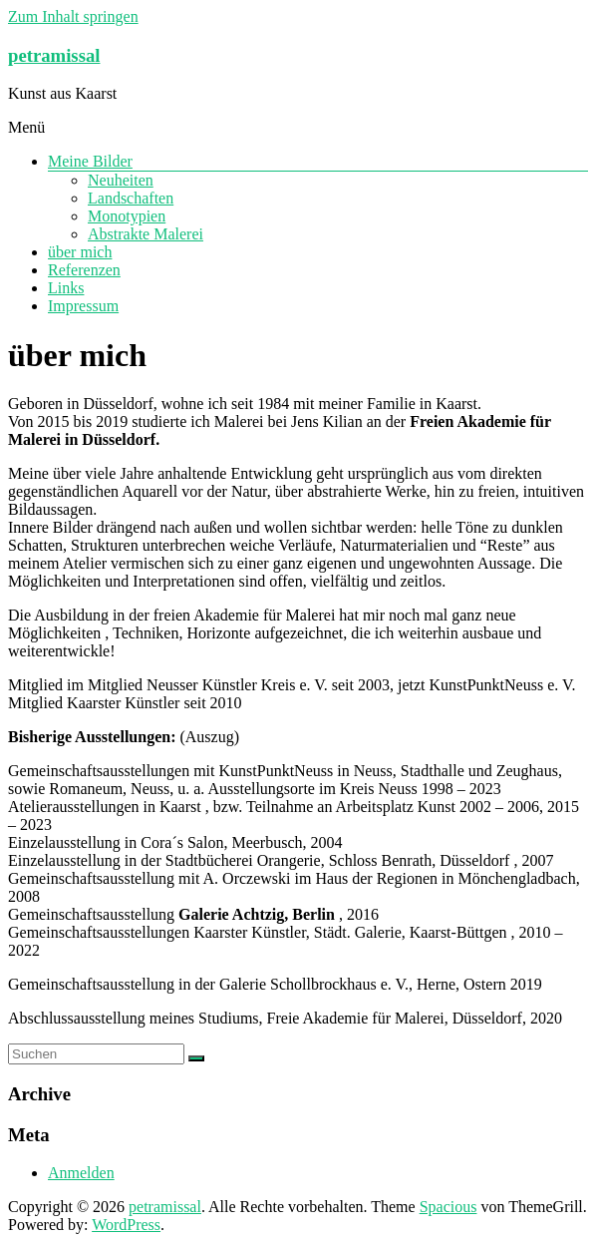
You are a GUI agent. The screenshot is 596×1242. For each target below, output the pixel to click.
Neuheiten (120, 180)
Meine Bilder (90, 161)
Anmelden (81, 1172)
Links (66, 287)
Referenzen (84, 269)
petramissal (54, 55)
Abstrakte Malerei (145, 233)
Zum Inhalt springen (73, 16)
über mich (80, 251)
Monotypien (126, 215)
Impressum (83, 305)
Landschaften (130, 198)
